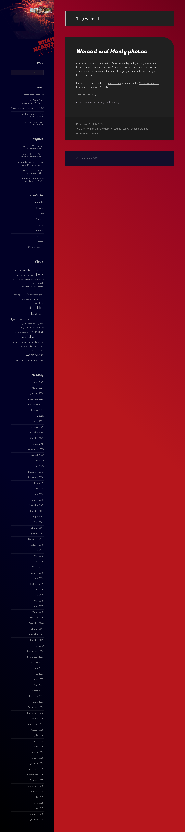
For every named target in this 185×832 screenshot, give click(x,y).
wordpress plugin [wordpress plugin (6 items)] (25, 360)
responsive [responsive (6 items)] (38, 327)
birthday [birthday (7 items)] (33, 270)
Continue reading (86, 95)
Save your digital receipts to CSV (27, 108)
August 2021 (38, 444)
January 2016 (37, 578)
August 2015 (38, 590)
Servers (40, 236)
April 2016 (39, 562)
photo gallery (114, 83)
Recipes (40, 231)
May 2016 (39, 556)
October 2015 (37, 584)
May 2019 (39, 489)
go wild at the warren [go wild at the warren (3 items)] (34, 290)
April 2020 (38, 466)
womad (144, 128)
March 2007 (38, 691)
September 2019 (36, 477)
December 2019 (36, 472)
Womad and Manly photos (111, 51)
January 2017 (37, 534)
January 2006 (37, 763)
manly (92, 128)
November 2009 (35, 651)
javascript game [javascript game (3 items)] (37, 295)
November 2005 (35, 775)
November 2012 (36, 635)
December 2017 (36, 505)
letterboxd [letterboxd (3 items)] (39, 303)
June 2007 (39, 674)
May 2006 (38, 747)
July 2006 (39, 736)
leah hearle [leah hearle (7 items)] (36, 299)
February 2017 (37, 528)
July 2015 (39, 595)
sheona (135, 128)
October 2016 (37, 545)
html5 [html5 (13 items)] (25, 294)
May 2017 (39, 522)
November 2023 (35, 405)
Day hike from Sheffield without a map (32, 115)
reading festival (121, 128)
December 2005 (36, 769)
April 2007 (38, 685)
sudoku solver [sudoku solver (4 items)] (37, 342)
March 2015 (38, 612)
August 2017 (38, 517)
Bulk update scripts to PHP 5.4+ (34, 180)
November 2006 (35, 713)
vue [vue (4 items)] (42, 350)
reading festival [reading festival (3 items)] (24, 328)
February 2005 (36, 814)
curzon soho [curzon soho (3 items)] (18, 280)
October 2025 (37, 382)
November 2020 (35, 449)
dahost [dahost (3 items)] (27, 280)
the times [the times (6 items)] (38, 346)
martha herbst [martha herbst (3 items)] (30, 320)
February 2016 (37, 573)
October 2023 (37, 410)
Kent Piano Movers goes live (32, 163)
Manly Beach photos (149, 83)
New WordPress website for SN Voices (33, 101)
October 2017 (37, 511)
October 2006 (36, 719)
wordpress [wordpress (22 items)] (34, 355)
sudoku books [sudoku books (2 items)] (39, 338)
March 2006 (37, 752)
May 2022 (39, 421)
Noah (25, 146)
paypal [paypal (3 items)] (23, 324)
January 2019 (37, 494)
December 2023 (36, 399)
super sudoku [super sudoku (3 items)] (26, 346)
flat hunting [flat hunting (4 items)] (19, 290)
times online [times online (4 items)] (34, 350)
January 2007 (37, 702)
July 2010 (39, 646)
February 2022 (36, 427)
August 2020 (37, 455)
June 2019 (39, 483)
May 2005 (38, 808)
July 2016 (39, 550)
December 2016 (36, 539)
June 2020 (39, 461)
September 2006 (35, 724)
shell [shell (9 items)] (31, 331)
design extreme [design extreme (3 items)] (37, 280)
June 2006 (38, 741)
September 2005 (35, 786)
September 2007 (35, 657)
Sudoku (40, 242)
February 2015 (37, 618)
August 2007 (37, 663)
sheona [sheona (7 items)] (39, 331)
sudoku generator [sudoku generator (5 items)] (21, 342)
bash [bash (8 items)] (24, 270)
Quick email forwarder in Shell (35, 147)
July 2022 (39, 416)
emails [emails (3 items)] (41, 283)
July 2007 (39, 668)
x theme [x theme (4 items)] (40, 360)
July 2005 (39, 797)
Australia (39, 202)
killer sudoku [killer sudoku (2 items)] (24, 299)
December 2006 (36, 707)
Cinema (40, 208)
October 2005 (36, 780)
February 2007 (36, 696)
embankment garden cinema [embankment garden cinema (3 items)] (31, 286)
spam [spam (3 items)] (18, 338)
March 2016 (38, 567)
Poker (41, 225)
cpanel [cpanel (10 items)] (32, 275)
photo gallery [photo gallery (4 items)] (32, 324)
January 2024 (37, 393)
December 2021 (36, 433)
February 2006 (36, 758)
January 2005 (37, 820)
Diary (41, 214)
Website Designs (36, 247)
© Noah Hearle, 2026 (87, 158)
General (40, 219)
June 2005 (38, 803)
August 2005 (37, 792)
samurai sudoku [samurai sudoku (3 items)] (21, 332)
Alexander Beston (26, 162)
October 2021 (37, 438)
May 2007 (38, 679)
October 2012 (37, 640)
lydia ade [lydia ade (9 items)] (17, 319)
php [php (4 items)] (42, 324)
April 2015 (39, 606)
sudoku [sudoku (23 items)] (28, 337)
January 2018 (37, 500)
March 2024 (38, 388)
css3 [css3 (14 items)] (41, 275)
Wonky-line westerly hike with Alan (34, 123)
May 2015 (39, 601)
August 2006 (37, 730)
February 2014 (37, 629)
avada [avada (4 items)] (17, 270)
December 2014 (36, 623)
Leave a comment (88, 133)
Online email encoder (33, 95)
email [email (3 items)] (35, 283)
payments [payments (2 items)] (40, 320)
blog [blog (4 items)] (41, 270)
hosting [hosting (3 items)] (17, 295)
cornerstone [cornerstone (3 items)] (22, 275)
